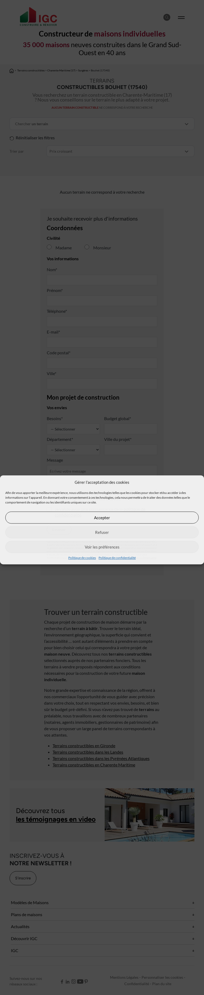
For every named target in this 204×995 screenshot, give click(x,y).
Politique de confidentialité (117, 558)
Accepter (102, 517)
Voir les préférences (102, 547)
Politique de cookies (82, 558)
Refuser (102, 532)
